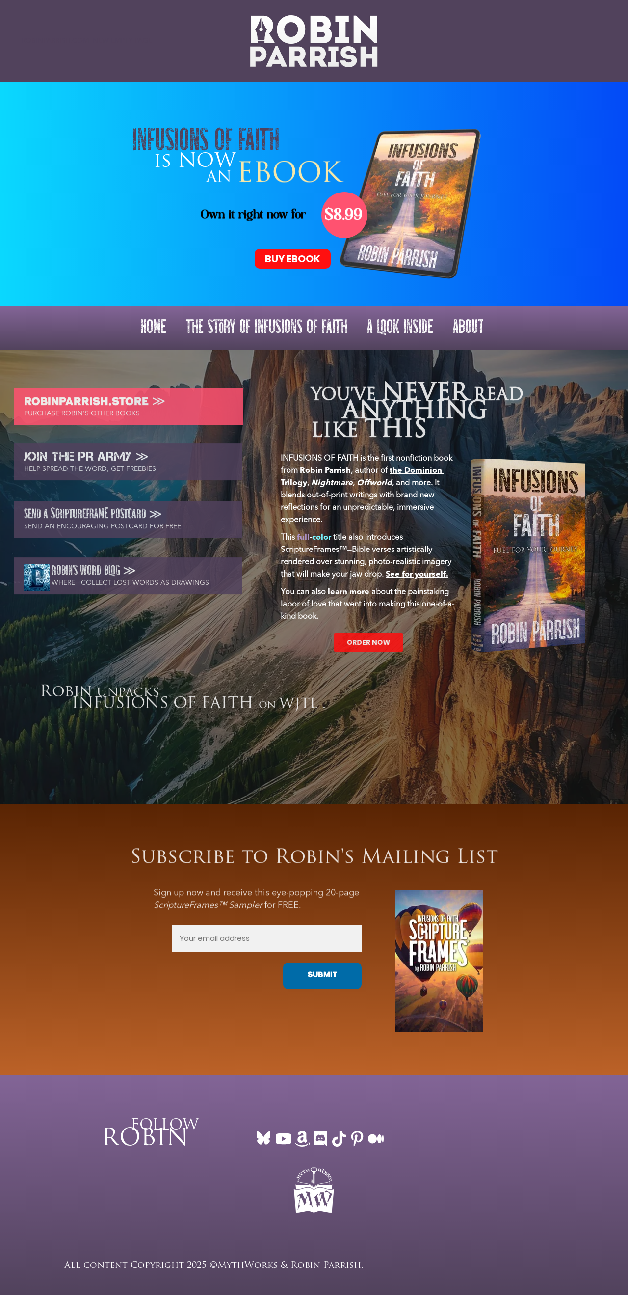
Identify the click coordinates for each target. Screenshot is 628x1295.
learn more (348, 592)
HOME (153, 328)
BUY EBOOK (292, 259)
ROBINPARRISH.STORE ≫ (89, 406)
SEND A (37, 518)
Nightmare (332, 483)
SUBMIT (322, 975)
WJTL (298, 708)
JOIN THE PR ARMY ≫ (86, 460)
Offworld (374, 483)
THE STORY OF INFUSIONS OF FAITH (266, 328)
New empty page (122, 40)
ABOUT (468, 328)
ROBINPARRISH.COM (55, 40)
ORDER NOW (368, 642)
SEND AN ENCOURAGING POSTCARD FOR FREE (102, 530)
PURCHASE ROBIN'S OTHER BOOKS (82, 417)
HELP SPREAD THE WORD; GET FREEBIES (90, 472)
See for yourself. (417, 575)
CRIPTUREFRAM (79, 518)
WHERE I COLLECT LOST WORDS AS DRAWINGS (130, 586)
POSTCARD (127, 518)
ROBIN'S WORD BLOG (87, 574)
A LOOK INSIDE (400, 328)
